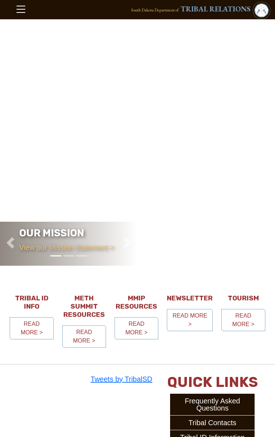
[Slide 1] (55, 256)
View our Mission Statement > (66, 247)
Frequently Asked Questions (212, 404)
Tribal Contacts (212, 423)
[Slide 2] (68, 256)
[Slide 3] (81, 256)
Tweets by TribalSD (121, 379)
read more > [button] (32, 328)
